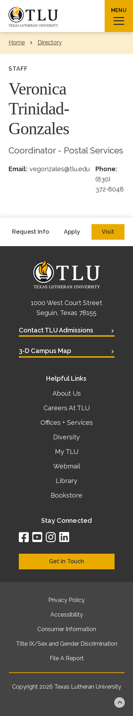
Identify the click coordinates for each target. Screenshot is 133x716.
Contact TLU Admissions (56, 330)
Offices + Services (66, 422)
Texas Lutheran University (87, 686)
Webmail (66, 466)
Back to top (119, 702)
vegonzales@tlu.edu (59, 169)
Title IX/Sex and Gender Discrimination (66, 643)
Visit (108, 231)
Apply (72, 231)
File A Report (67, 658)
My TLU (66, 451)
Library (66, 480)
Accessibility (66, 614)
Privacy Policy (66, 600)
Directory (50, 42)
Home (17, 42)
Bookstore (66, 495)
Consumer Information (66, 629)
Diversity (66, 437)
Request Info (30, 231)
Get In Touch (66, 561)
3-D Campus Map (45, 350)
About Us (66, 393)
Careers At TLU (67, 408)
